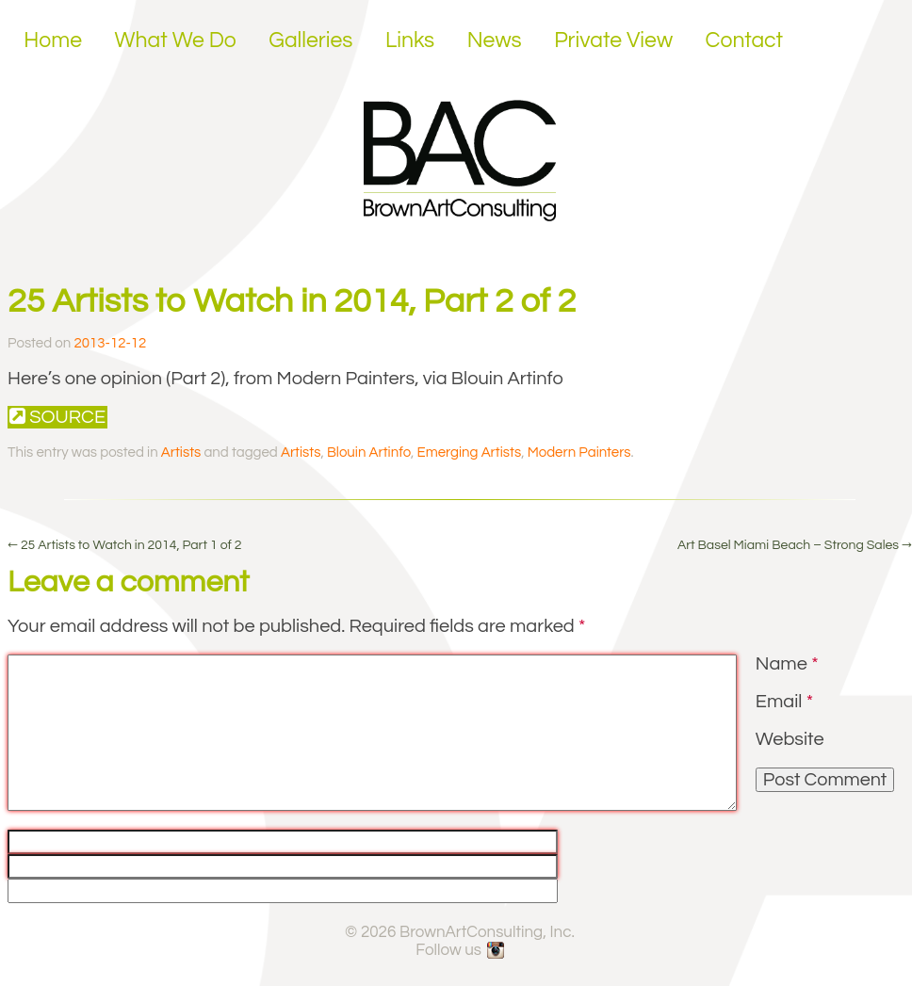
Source (57, 417)
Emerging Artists (469, 452)
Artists (181, 452)
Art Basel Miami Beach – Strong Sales (794, 545)
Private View (613, 40)
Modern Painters (579, 452)
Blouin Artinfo (369, 452)
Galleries (310, 40)
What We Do (175, 40)
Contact (745, 40)
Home (53, 40)
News (494, 40)
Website (790, 739)
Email (784, 701)
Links (409, 40)
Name (787, 664)
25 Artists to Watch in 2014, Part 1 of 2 (125, 545)
